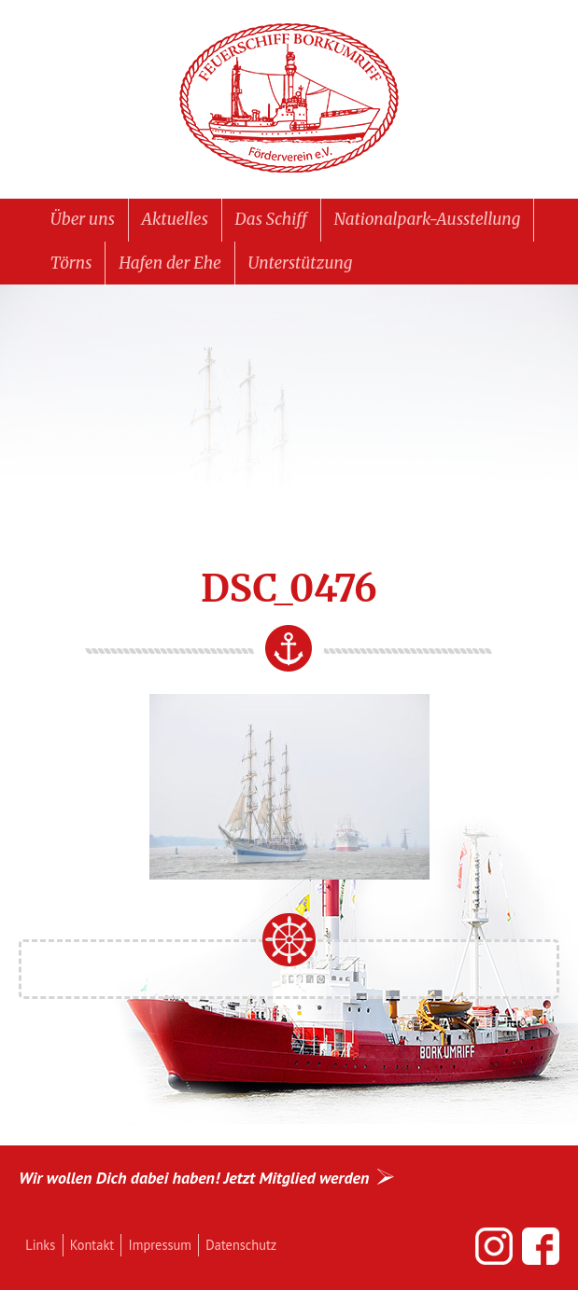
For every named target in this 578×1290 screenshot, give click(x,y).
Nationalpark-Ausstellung (427, 219)
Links (40, 1245)
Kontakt (92, 1245)
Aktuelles (175, 219)
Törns (71, 263)
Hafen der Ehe (170, 263)
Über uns (82, 219)
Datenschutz (240, 1245)
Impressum (160, 1245)
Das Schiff (271, 219)
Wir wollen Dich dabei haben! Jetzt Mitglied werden (194, 1177)
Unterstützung (300, 263)
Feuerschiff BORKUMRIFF (289, 99)
